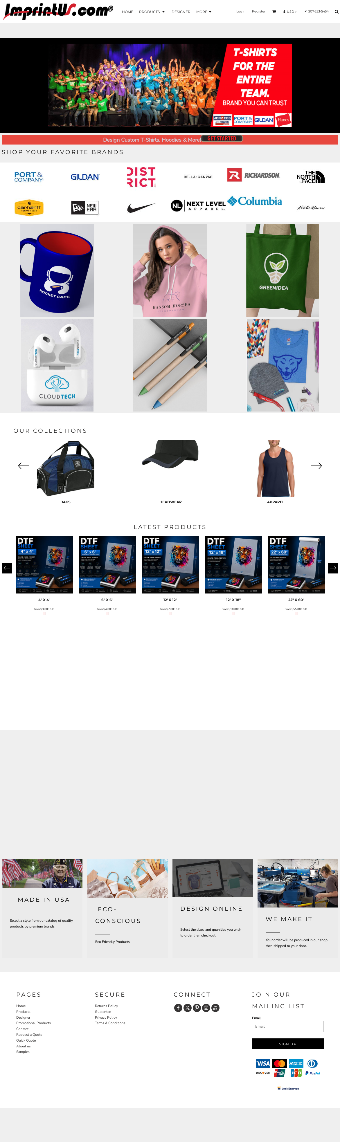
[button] (152, 11)
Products (23, 1011)
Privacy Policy (106, 1017)
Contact (22, 1028)
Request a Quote (29, 1034)
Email (256, 1018)
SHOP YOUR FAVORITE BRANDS (63, 152)
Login (240, 11)
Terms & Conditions (110, 1023)
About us (23, 1046)
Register (258, 11)
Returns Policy (106, 1006)
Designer (23, 1017)
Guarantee (103, 1011)
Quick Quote (26, 1040)
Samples (23, 1051)
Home (21, 1006)
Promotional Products (33, 1023)
